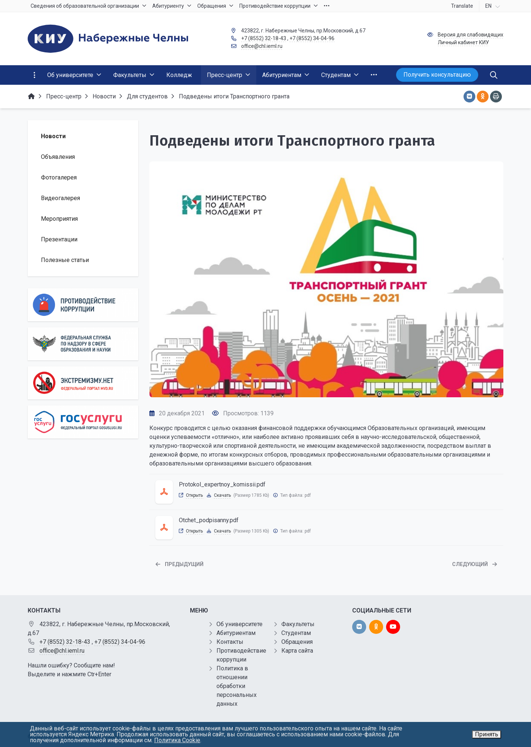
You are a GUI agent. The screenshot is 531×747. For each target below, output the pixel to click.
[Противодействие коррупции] (83, 304)
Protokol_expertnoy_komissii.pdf (222, 484)
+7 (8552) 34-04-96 (311, 38)
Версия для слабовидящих (470, 35)
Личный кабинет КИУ (463, 42)
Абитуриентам (236, 632)
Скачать (222, 495)
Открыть (195, 495)
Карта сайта (297, 650)
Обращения (297, 641)
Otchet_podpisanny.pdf (209, 520)
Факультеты (298, 624)
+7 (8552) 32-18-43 (263, 38)
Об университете (239, 624)
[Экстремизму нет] (83, 382)
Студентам (296, 632)
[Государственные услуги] (83, 422)
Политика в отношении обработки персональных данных (236, 686)
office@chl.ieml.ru (261, 46)
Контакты (229, 641)
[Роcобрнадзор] (83, 343)
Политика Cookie (177, 740)
